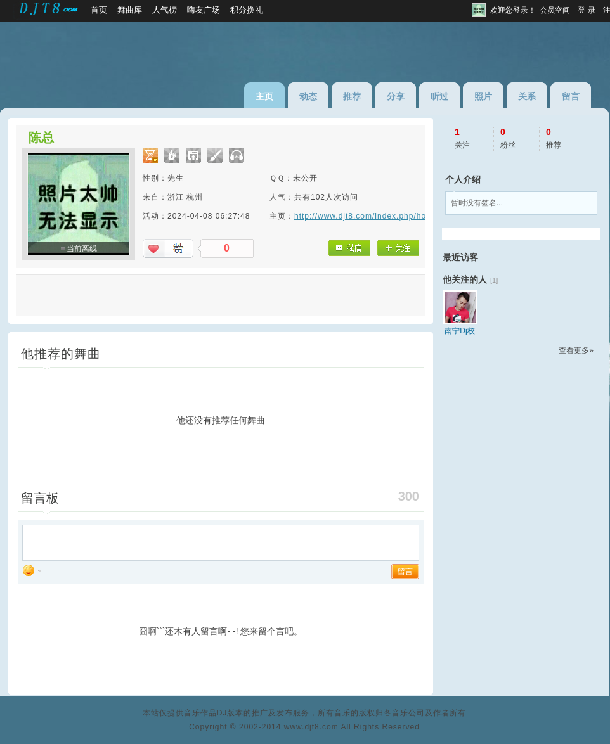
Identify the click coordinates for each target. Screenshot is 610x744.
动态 (308, 96)
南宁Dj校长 (459, 330)
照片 (483, 96)
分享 (396, 96)
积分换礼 (246, 10)
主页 (264, 96)
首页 (99, 10)
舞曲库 (129, 10)
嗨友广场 (203, 10)
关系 (527, 96)
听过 (439, 96)
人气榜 (164, 10)
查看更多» (576, 350)
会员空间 (555, 10)
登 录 (586, 10)
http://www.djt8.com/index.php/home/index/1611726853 (404, 216)
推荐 (352, 96)
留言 (571, 96)
